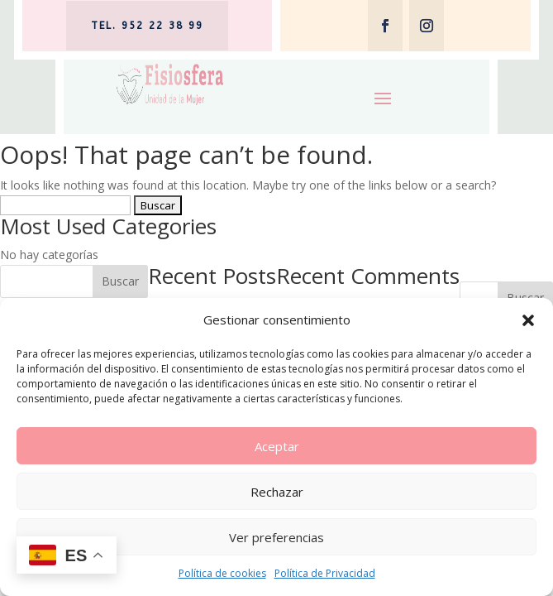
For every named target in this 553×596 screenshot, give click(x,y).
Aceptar (277, 446)
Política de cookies (222, 573)
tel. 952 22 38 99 (147, 25)
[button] (528, 320)
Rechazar (276, 491)
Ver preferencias (276, 537)
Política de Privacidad (324, 573)
